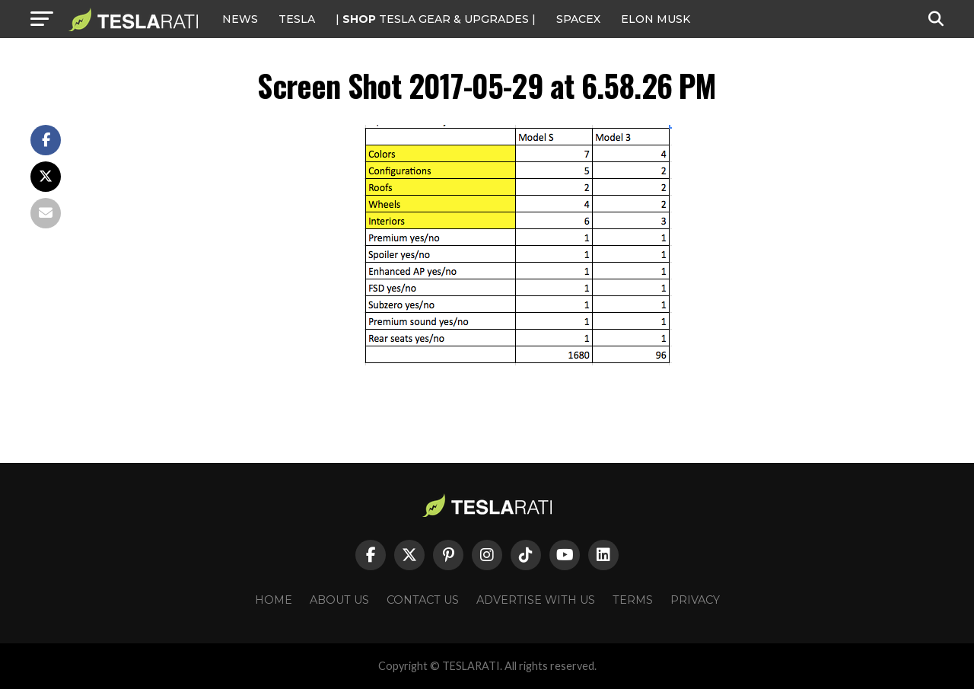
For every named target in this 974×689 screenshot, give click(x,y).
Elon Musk (655, 19)
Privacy (695, 600)
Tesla (297, 19)
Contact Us (423, 600)
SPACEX (578, 19)
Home (273, 600)
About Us (339, 600)
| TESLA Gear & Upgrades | (436, 19)
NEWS (240, 19)
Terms (633, 600)
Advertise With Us (535, 600)
